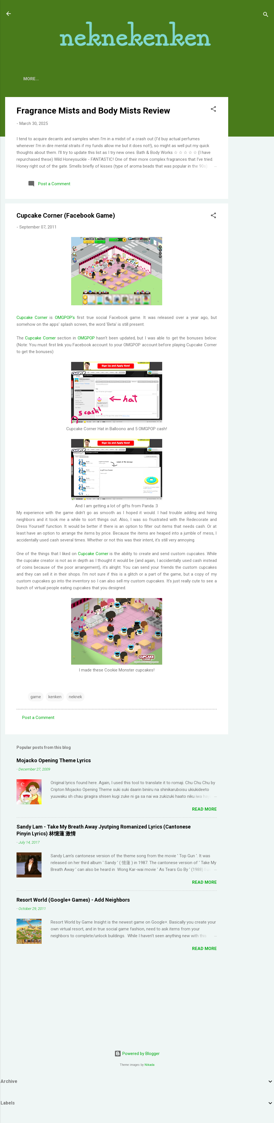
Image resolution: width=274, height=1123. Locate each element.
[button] (213, 110)
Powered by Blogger (137, 1053)
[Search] (265, 15)
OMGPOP (86, 338)
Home (29, 78)
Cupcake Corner (32, 317)
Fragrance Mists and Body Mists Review (93, 111)
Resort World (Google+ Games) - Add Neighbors (73, 900)
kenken (54, 696)
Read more (204, 809)
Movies (126, 78)
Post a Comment (38, 717)
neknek (75, 696)
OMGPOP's (65, 317)
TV (105, 78)
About (53, 78)
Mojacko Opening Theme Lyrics (54, 760)
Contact (81, 78)
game (35, 696)
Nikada (149, 1065)
